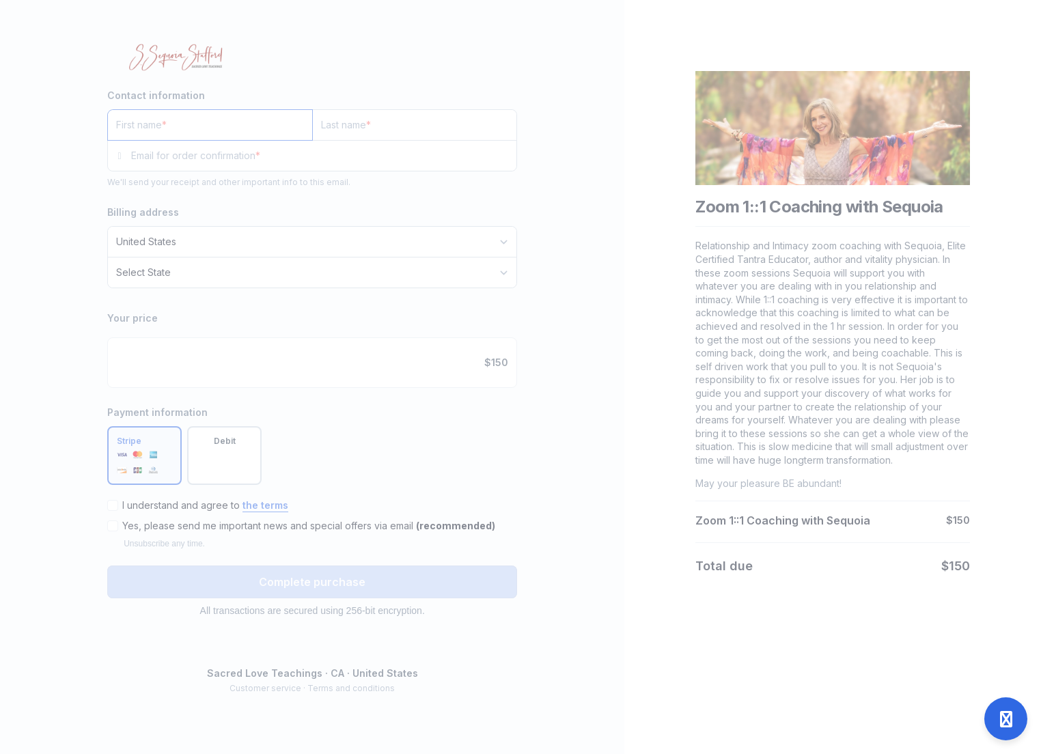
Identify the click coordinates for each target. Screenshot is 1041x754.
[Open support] (1005, 718)
